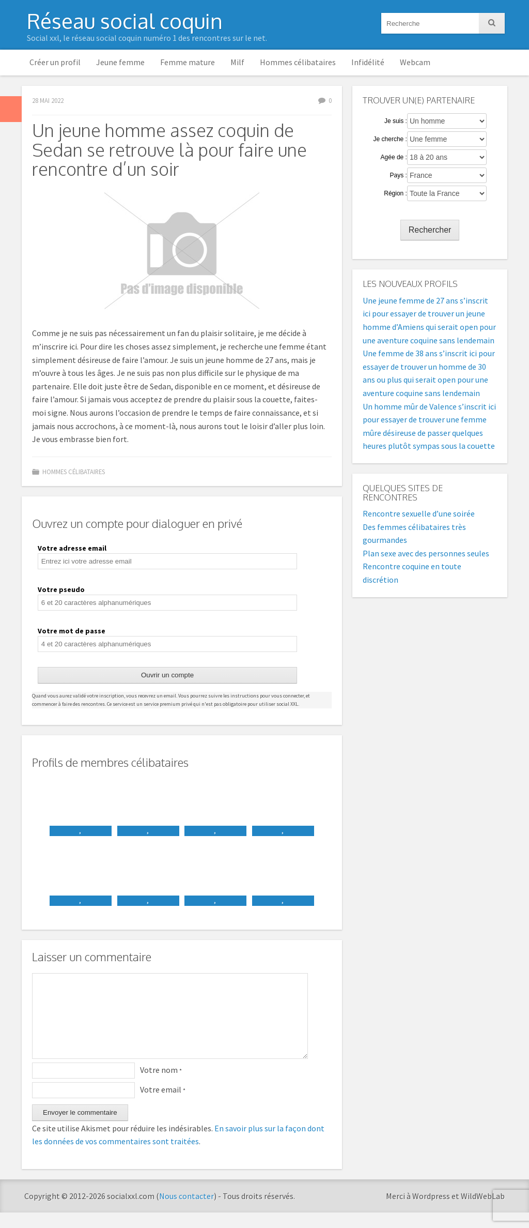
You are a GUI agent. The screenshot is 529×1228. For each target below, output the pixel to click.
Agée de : (394, 157)
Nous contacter (186, 1211)
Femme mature (187, 62)
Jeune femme (120, 62)
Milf (237, 62)
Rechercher (430, 229)
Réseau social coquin (125, 21)
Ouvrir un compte (167, 675)
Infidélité (367, 62)
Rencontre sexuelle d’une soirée (419, 513)
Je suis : (395, 121)
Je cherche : (390, 139)
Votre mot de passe (71, 630)
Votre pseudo (61, 589)
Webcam (415, 62)
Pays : (398, 175)
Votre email (162, 1105)
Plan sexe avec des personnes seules (426, 553)
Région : (395, 193)
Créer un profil (55, 62)
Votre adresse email (72, 548)
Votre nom (161, 1085)
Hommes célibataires (298, 62)
